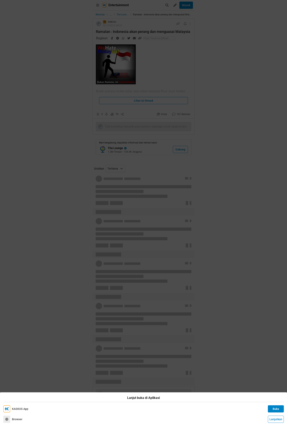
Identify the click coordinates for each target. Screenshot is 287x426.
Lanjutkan (275, 419)
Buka (276, 408)
